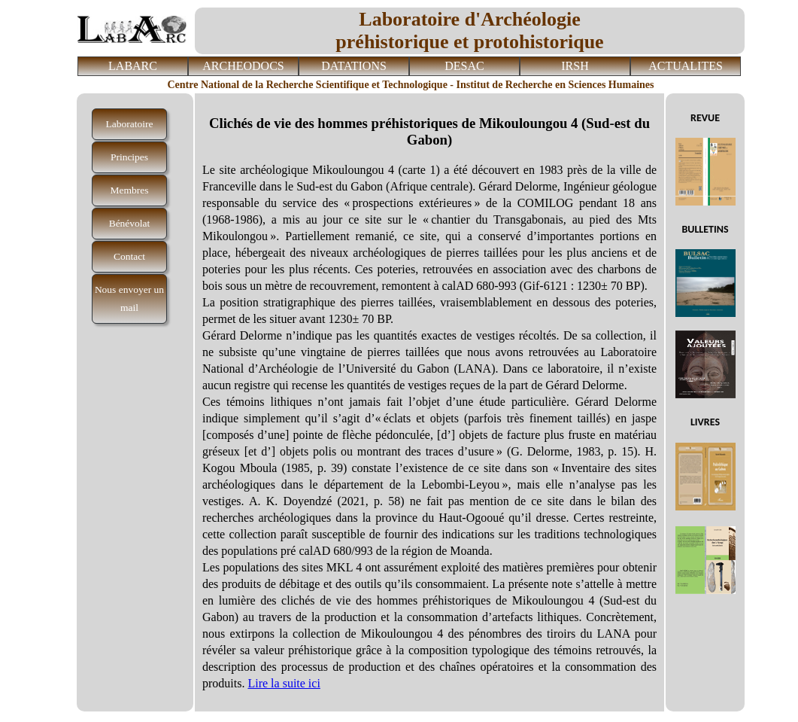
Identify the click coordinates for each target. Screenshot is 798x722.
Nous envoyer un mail (129, 298)
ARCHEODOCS (243, 65)
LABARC (132, 65)
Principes (129, 157)
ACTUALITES (685, 65)
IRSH (574, 65)
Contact (129, 256)
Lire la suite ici (283, 683)
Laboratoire (129, 123)
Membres (130, 190)
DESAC (464, 65)
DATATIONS (354, 65)
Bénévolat (129, 223)
